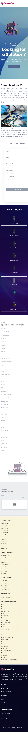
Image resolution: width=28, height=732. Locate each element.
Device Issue (12, 170)
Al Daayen (4, 615)
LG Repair (3, 543)
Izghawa (4, 648)
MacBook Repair (5, 555)
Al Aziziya (4, 642)
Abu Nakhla (4, 639)
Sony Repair (4, 541)
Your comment (13, 177)
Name (10, 151)
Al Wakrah (4, 620)
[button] (24, 497)
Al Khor (3, 609)
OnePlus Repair (5, 537)
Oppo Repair (4, 532)
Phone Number (13, 164)
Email (10, 157)
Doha (3, 604)
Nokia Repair (4, 548)
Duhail (3, 653)
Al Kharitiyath (5, 629)
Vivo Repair (4, 539)
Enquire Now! (14, 67)
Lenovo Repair (5, 558)
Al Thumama (5, 627)
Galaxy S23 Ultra (5, 719)
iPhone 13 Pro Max (5, 716)
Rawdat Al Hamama (7, 637)
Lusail (3, 624)
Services (3, 702)
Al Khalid (4, 657)
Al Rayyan (4, 618)
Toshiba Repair (5, 567)
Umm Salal (4, 613)
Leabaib (4, 655)
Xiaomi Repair (4, 530)
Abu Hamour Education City (9, 659)
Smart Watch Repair (6, 597)
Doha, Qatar (5, 688)
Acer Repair (4, 569)
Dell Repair (4, 562)
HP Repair (3, 560)
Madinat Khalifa (6, 650)
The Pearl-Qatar (6, 622)
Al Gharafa (4, 646)
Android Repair (5, 589)
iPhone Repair (4, 523)
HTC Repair (4, 546)
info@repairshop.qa (7, 691)
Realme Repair (5, 535)
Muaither (4, 635)
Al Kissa (3, 607)
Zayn (16, 728)
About (2, 699)
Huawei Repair (5, 528)
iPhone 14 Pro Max (5, 713)
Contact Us (4, 705)
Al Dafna (4, 644)
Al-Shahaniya (5, 611)
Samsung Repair (5, 526)
